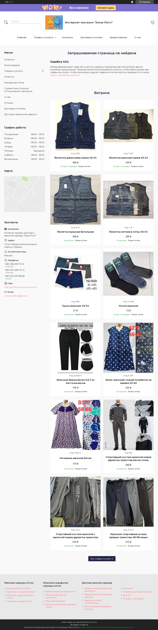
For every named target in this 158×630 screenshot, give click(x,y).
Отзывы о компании (133, 598)
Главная (21, 37)
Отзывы (8, 102)
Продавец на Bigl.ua (79, 625)
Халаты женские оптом (18, 588)
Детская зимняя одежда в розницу (97, 607)
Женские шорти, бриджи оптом (20, 596)
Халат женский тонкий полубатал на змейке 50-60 (128, 381)
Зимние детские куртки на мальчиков (98, 589)
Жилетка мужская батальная (75, 231)
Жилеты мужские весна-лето (60, 591)
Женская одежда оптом (19, 601)
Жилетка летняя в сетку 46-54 (128, 231)
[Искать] (6, 22)
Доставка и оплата (91, 37)
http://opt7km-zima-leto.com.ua (20, 287)
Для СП (127, 595)
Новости (9, 76)
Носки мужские (128, 306)
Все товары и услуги (101, 559)
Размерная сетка (14, 82)
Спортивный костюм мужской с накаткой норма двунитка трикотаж (75, 536)
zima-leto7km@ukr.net (15, 296)
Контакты (67, 37)
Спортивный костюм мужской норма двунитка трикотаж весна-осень (128, 459)
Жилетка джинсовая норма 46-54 (75, 157)
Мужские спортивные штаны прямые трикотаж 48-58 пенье (128, 536)
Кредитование (118, 37)
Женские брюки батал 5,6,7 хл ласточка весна (75, 381)
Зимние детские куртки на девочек (98, 595)
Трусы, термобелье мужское (64, 75)
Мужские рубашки (55, 601)
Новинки (9, 59)
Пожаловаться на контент (91, 627)
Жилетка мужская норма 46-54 (128, 157)
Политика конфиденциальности (119, 627)
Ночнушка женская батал (75, 458)
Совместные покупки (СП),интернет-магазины (18, 90)
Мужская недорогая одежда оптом (60, 605)
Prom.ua (93, 622)
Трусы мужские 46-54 (75, 306)
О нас (138, 37)
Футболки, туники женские (21, 592)
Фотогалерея (12, 65)
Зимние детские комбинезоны (92, 601)
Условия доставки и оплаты (137, 592)
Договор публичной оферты (20, 114)
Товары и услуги (43, 37)
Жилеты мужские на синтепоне (56, 596)
